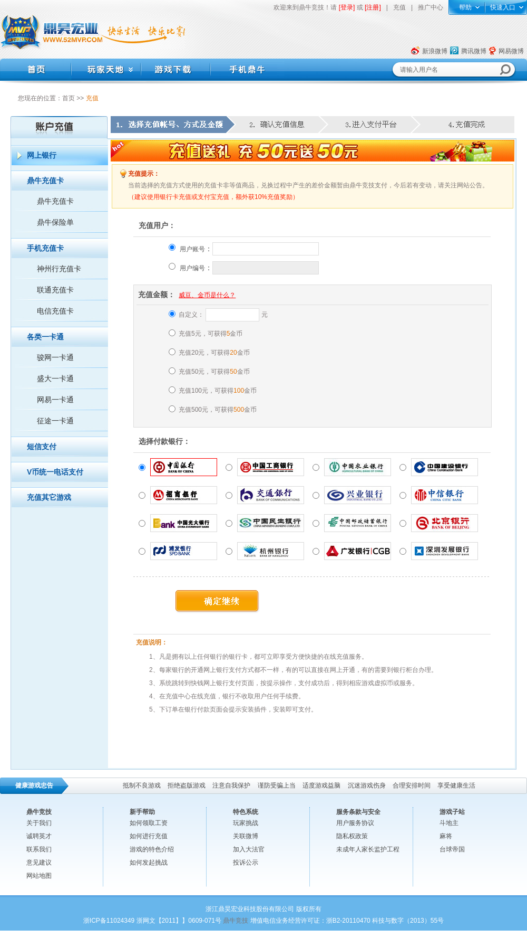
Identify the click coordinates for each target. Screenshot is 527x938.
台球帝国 (452, 849)
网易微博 (511, 51)
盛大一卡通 (55, 378)
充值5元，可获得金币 (210, 333)
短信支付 (41, 446)
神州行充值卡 (59, 268)
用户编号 (192, 268)
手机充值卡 (45, 248)
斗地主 (449, 823)
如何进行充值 (149, 836)
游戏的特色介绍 (152, 849)
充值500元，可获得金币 (218, 409)
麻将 (446, 836)
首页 (68, 98)
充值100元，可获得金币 (218, 390)
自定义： (191, 314)
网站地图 (39, 875)
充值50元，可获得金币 (214, 371)
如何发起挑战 (149, 862)
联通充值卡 (55, 290)
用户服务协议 (355, 823)
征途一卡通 (55, 420)
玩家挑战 (245, 823)
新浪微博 (434, 51)
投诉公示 (245, 862)
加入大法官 (249, 849)
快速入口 (502, 7)
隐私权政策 (352, 836)
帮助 (465, 7)
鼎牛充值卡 (45, 180)
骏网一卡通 (55, 357)
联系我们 (39, 849)
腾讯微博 (473, 51)
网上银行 (41, 155)
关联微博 (245, 836)
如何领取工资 (149, 823)
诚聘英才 (39, 836)
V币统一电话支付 (55, 472)
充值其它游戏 (49, 497)
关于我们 (39, 823)
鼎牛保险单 (55, 222)
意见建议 (39, 862)
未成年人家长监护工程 (367, 849)
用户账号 (192, 249)
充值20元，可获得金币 (214, 352)
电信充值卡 (55, 311)
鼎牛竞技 (235, 920)
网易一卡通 (55, 399)
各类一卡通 (45, 337)
